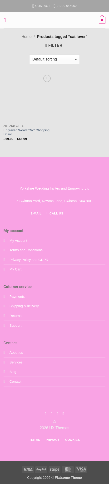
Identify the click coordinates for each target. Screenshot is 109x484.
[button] (6, 20)
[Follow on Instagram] (52, 413)
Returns (15, 316)
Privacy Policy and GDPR (29, 260)
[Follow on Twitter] (57, 413)
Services (16, 362)
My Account (18, 240)
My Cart (15, 269)
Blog (13, 372)
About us (16, 352)
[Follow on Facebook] (46, 413)
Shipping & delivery (24, 306)
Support (15, 325)
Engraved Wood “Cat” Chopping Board (27, 132)
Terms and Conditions (26, 250)
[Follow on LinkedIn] (63, 413)
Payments (17, 296)
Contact (15, 381)
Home (26, 37)
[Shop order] (54, 59)
